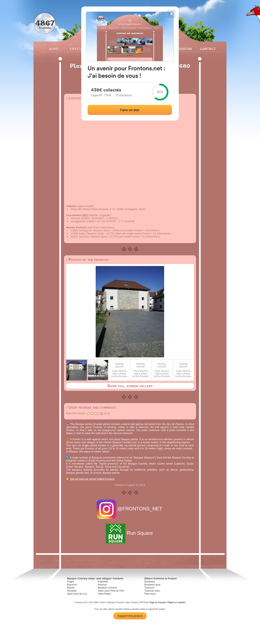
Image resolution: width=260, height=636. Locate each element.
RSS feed (143, 602)
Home (54, 49)
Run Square (130, 533)
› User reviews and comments (91, 407)
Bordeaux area (152, 584)
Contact (207, 49)
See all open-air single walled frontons (92, 478)
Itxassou (102, 584)
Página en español (176, 602)
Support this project (130, 615)
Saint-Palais (104, 593)
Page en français (158, 602)
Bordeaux (149, 581)
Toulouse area (151, 590)
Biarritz (71, 587)
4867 (45, 23)
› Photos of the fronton (87, 259)
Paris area (149, 593)
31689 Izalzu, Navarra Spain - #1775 (92, 233)
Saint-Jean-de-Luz (77, 593)
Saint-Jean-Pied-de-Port (111, 590)
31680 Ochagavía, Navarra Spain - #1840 (95, 230)
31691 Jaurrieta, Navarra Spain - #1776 (94, 236)
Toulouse (149, 587)
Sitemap (111, 602)
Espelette (103, 581)
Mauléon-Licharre (107, 587)
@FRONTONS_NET (130, 508)
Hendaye (72, 590)
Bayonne (72, 584)
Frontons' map (122, 602)
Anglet (70, 581)
